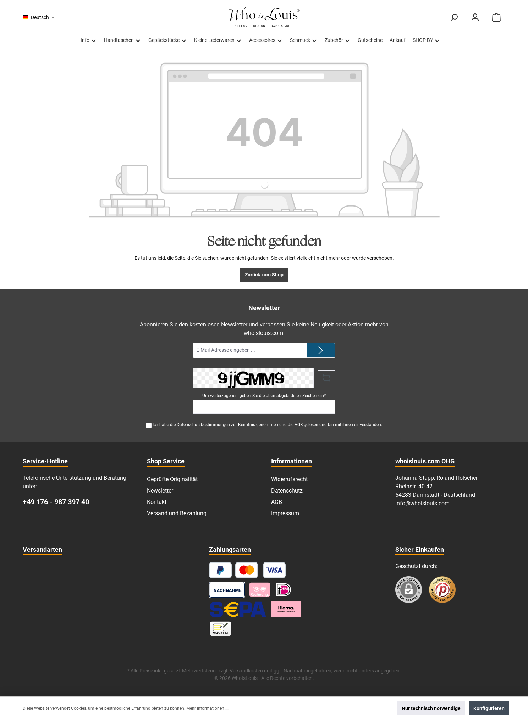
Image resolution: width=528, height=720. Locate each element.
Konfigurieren (489, 708)
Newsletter (160, 490)
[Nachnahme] (227, 590)
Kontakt (156, 502)
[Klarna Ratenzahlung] (286, 609)
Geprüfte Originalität (172, 479)
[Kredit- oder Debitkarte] (260, 570)
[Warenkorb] (496, 17)
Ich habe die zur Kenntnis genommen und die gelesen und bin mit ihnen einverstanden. (267, 424)
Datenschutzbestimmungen (203, 424)
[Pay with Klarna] (259, 590)
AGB (299, 424)
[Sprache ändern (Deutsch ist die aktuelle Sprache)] (38, 17)
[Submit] (321, 350)
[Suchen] (454, 17)
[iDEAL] (283, 590)
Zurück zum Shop (264, 274)
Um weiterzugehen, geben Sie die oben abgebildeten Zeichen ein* (264, 395)
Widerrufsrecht (289, 479)
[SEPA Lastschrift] (238, 609)
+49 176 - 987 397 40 (56, 502)
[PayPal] (220, 570)
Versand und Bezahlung (177, 513)
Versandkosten (246, 671)
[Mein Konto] (475, 17)
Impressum (285, 513)
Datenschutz (287, 490)
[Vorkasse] (220, 629)
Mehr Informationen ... (207, 708)
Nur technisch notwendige (431, 708)
